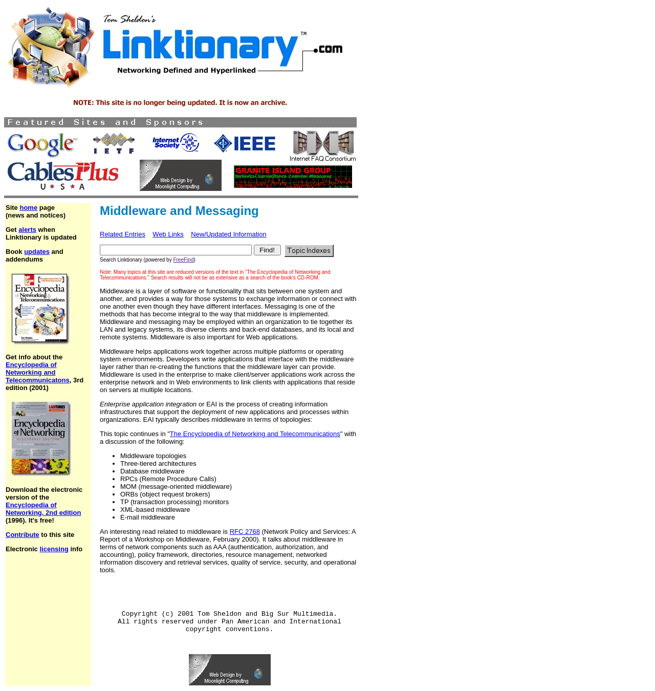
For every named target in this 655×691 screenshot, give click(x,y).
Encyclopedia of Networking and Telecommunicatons (38, 372)
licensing (53, 549)
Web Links (167, 234)
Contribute (22, 534)
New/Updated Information (228, 234)
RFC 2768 (245, 531)
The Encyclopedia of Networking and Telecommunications (255, 434)
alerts (27, 229)
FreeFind (183, 260)
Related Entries (122, 234)
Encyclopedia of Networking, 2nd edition (43, 508)
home (28, 207)
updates (37, 251)
